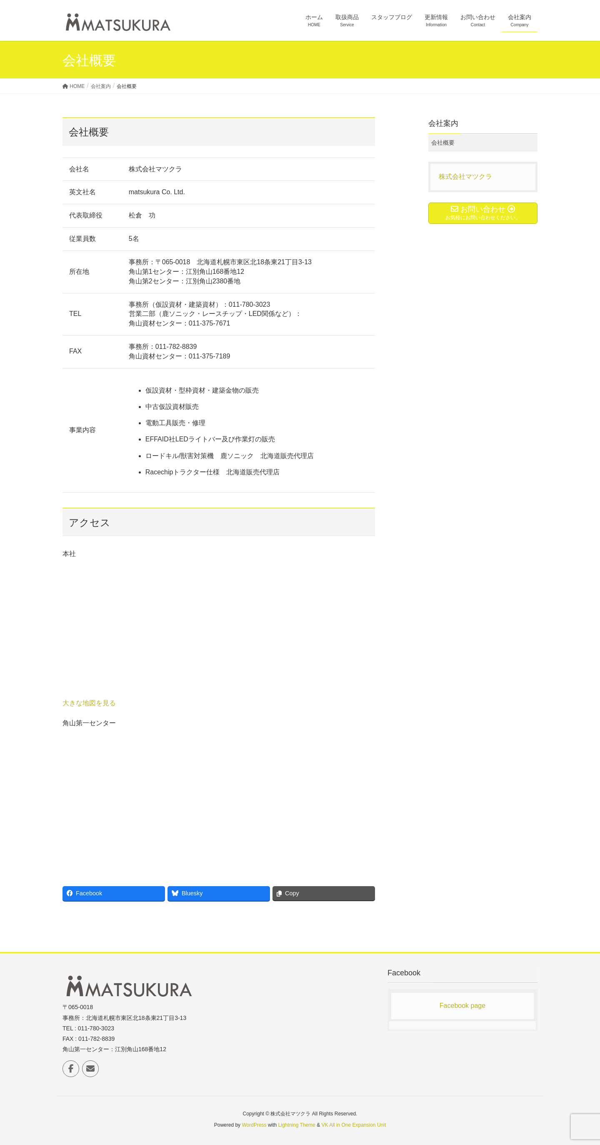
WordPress (254, 1125)
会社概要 (443, 142)
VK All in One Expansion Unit (353, 1125)
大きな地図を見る (89, 703)
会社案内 (443, 123)
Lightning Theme (296, 1125)
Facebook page (462, 1005)
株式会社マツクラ (465, 176)
